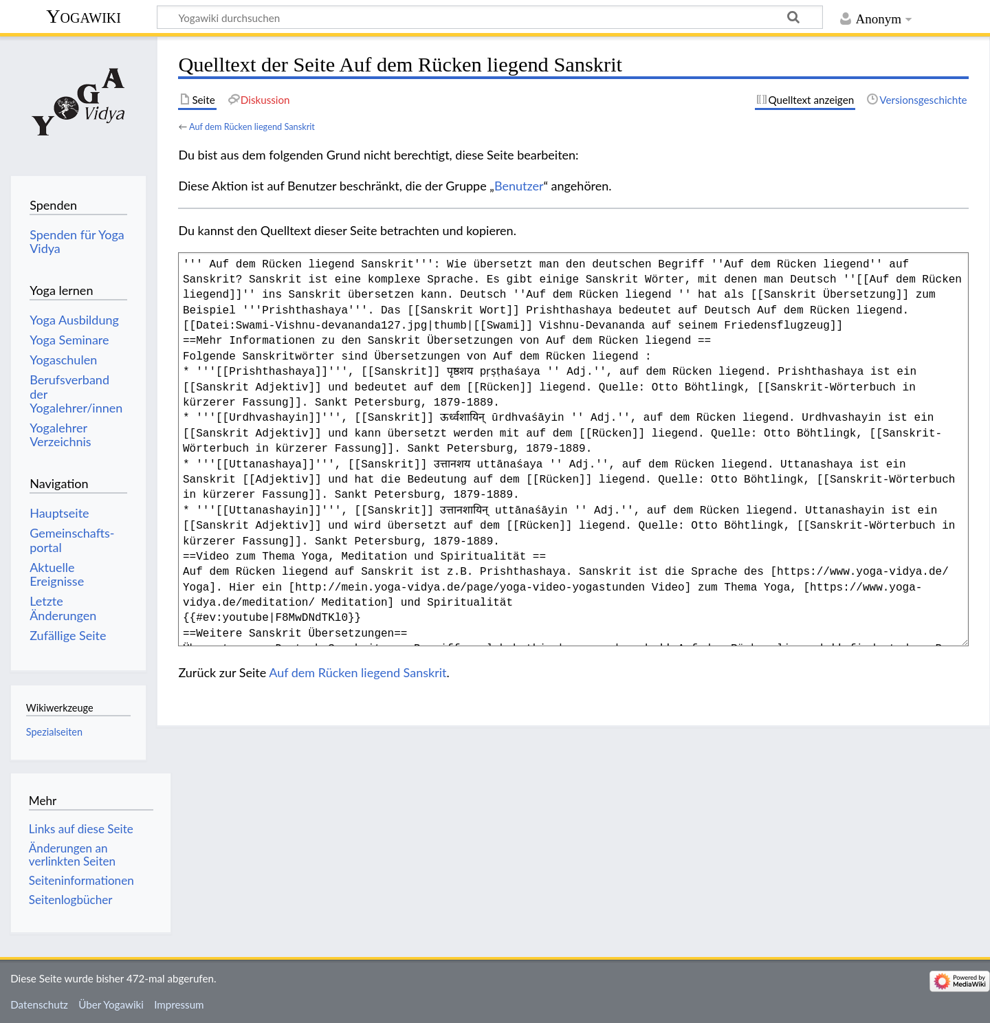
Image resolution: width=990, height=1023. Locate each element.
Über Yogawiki (111, 1004)
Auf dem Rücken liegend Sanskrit (252, 126)
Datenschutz (39, 1004)
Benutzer (519, 185)
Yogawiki (83, 16)
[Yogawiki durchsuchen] (489, 17)
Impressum (179, 1004)
